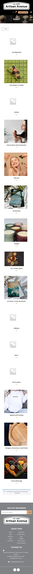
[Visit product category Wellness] (16, 320)
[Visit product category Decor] (16, 347)
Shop (10, 534)
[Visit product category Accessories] (16, 200)
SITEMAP (21, 538)
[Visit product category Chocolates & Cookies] (16, 74)
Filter (4, 29)
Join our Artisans (21, 543)
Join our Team (21, 541)
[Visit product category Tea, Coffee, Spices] (16, 262)
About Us (10, 536)
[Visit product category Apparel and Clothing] (16, 404)
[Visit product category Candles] (16, 233)
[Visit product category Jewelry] (16, 104)
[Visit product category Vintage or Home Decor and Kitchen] (16, 437)
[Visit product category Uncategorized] (16, 45)
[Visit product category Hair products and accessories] (16, 134)
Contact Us (10, 541)
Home (10, 532)
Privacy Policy (21, 534)
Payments (21, 532)
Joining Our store (23, 12)
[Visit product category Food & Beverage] (16, 470)
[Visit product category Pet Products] (16, 374)
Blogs (10, 538)
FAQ (21, 536)
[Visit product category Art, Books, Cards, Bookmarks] (16, 291)
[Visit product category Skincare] (16, 167)
